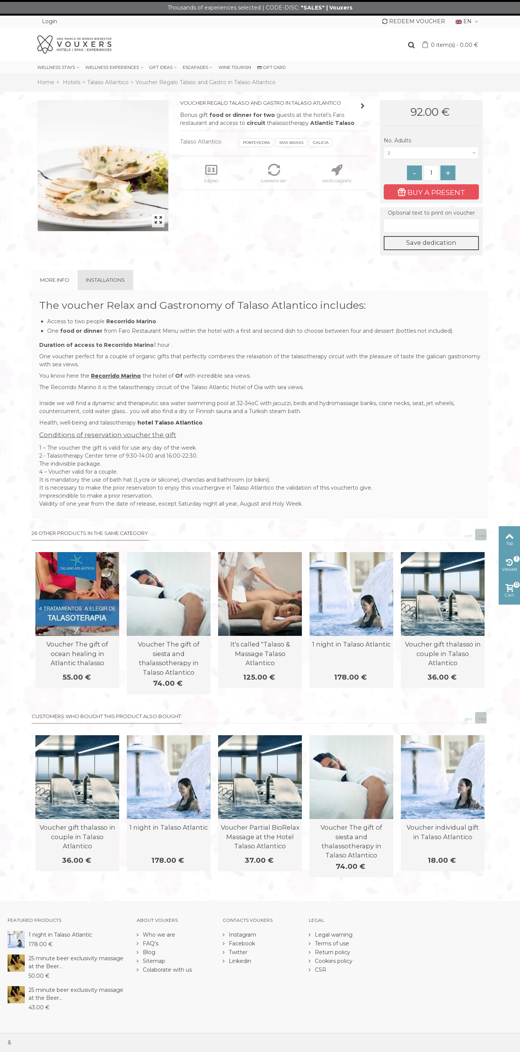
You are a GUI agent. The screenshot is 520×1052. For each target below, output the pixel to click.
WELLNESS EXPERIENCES (112, 67)
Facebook (241, 943)
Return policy (331, 952)
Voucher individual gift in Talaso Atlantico (443, 832)
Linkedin (239, 961)
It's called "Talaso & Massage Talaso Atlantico (260, 653)
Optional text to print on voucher (431, 212)
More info (54, 280)
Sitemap (153, 961)
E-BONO (211, 173)
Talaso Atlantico (108, 82)
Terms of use (331, 943)
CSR (319, 969)
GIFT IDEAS (160, 67)
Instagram (241, 934)
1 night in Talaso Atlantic (351, 644)
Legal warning (333, 934)
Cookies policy (333, 961)
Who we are (158, 934)
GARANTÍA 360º (274, 173)
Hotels (71, 82)
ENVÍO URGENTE (337, 173)
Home (45, 82)
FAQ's (149, 943)
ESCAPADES (195, 67)
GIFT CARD (271, 67)
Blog (148, 952)
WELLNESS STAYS (56, 67)
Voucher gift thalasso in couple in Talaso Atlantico (443, 653)
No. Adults (398, 140)
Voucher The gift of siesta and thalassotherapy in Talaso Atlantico (168, 658)
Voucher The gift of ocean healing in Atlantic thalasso (77, 653)
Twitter (237, 952)
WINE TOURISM (235, 67)
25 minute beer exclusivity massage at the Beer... (76, 962)
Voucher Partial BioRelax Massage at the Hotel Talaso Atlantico (260, 837)
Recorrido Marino (116, 375)
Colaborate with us (166, 969)
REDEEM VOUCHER (413, 21)
